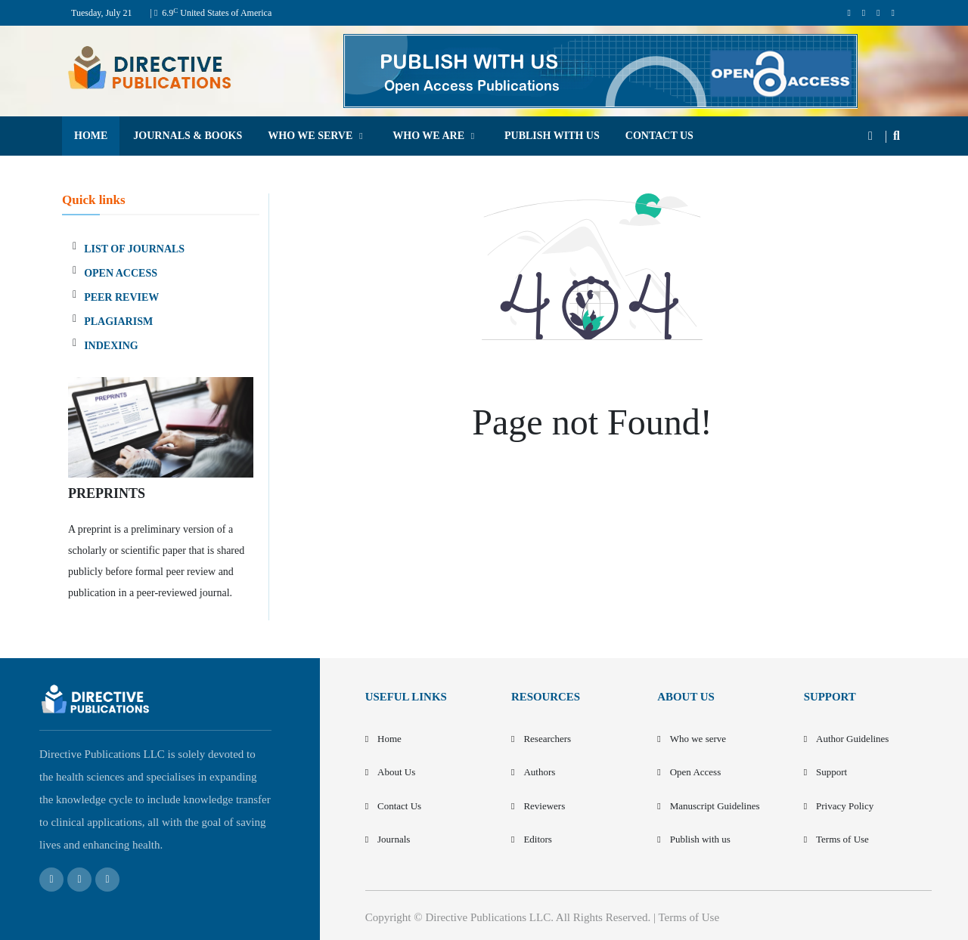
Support (831, 772)
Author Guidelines (852, 738)
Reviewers (544, 806)
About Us (396, 772)
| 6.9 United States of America (210, 13)
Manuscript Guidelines (715, 806)
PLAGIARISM (118, 321)
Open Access (695, 772)
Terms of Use (842, 839)
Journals (393, 839)
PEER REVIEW (121, 297)
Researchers (547, 738)
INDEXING (111, 345)
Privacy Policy (844, 806)
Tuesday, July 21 (101, 13)
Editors (537, 839)
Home (389, 738)
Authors (539, 772)
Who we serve (698, 738)
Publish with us (700, 839)
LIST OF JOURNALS (134, 249)
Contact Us (399, 806)
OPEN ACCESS (120, 273)
